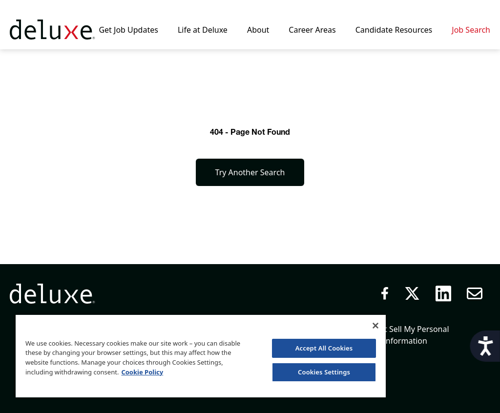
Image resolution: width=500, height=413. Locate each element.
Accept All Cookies (324, 348)
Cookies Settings (324, 372)
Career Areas (312, 29)
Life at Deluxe (203, 29)
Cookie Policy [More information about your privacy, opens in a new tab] (142, 372)
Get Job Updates (128, 29)
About (258, 29)
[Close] (375, 326)
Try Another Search (250, 172)
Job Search (471, 29)
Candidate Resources (394, 29)
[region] (201, 355)
